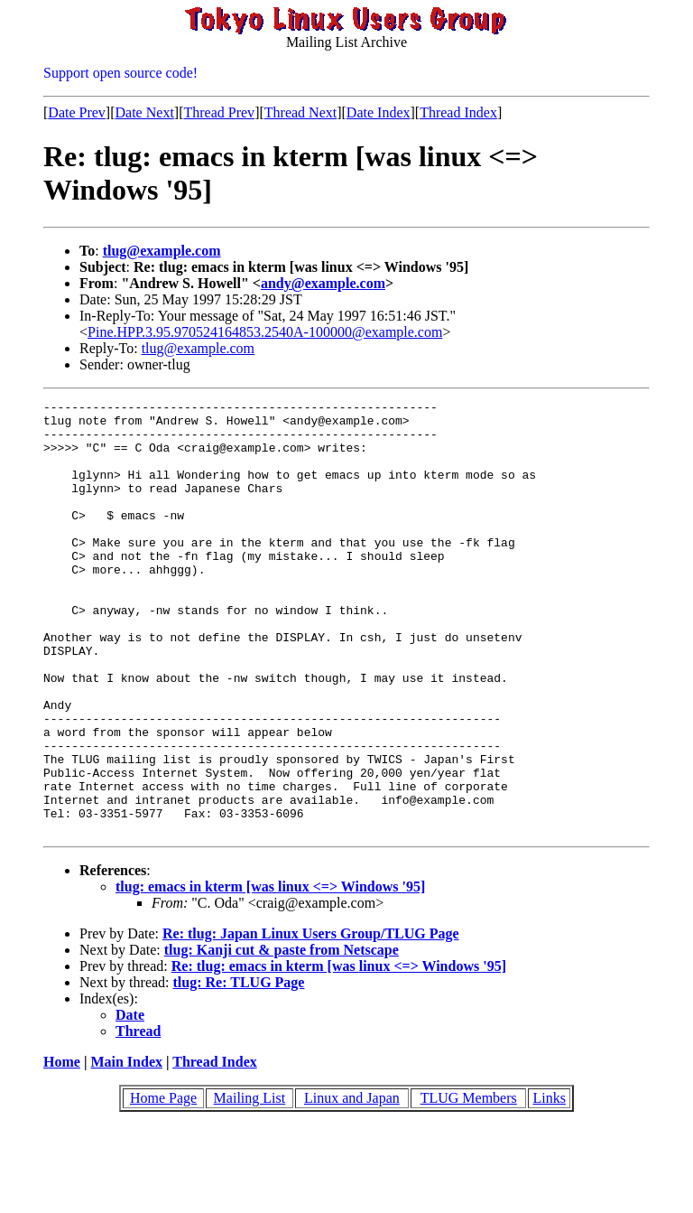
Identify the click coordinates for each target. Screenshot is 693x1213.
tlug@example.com (162, 250)
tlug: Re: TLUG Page (239, 1069)
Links (548, 1184)
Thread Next (300, 112)
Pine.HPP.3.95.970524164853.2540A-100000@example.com (265, 332)
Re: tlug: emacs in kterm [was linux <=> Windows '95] (338, 1052)
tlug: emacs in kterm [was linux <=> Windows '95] (270, 973)
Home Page (163, 1184)
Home (61, 1148)
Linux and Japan (352, 1184)
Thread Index (458, 112)
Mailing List (250, 1184)
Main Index (126, 1148)
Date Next (145, 112)
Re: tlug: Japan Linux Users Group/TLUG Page (310, 1020)
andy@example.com (323, 283)
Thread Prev (218, 112)
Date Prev (77, 112)
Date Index (378, 112)
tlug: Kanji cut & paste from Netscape (281, 1036)
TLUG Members (468, 1184)
